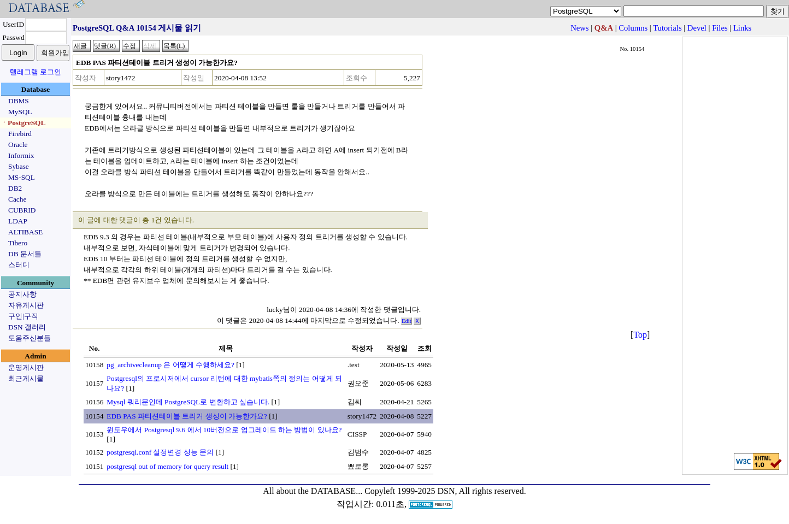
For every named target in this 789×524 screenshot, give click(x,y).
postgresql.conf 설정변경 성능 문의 (160, 452)
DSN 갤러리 (27, 327)
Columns (633, 27)
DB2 (15, 188)
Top (640, 334)
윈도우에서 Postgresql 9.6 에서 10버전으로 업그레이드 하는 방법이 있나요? (224, 430)
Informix (21, 155)
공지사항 (22, 294)
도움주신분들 (29, 338)
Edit (406, 321)
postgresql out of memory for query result (167, 466)
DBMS (18, 101)
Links (742, 27)
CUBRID (22, 210)
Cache (17, 199)
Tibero (17, 243)
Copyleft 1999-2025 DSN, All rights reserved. (445, 491)
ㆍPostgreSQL (23, 123)
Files (720, 27)
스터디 (19, 265)
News (579, 27)
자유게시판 (26, 305)
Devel (696, 27)
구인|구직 (23, 316)
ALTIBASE (25, 232)
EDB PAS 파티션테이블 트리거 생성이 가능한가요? (187, 416)
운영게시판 (26, 367)
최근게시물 (26, 378)
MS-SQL (21, 177)
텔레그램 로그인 (35, 72)
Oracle (18, 144)
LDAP (17, 221)
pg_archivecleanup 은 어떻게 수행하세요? (170, 365)
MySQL (20, 112)
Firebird (20, 133)
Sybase (18, 166)
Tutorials (667, 27)
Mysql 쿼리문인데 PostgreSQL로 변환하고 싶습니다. (188, 402)
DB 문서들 (25, 254)
